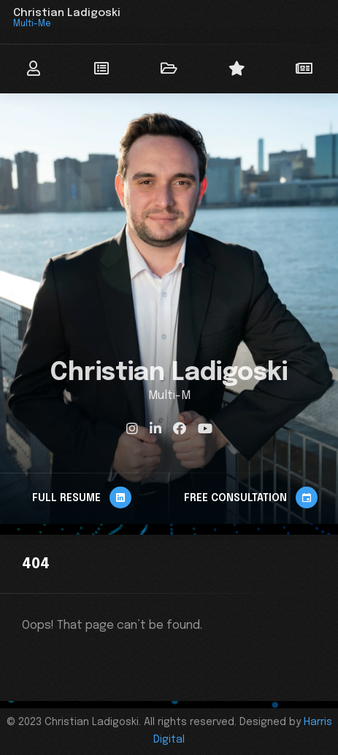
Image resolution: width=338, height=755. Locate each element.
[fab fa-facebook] (179, 429)
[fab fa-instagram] (132, 429)
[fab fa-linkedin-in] (155, 429)
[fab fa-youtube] (205, 429)
